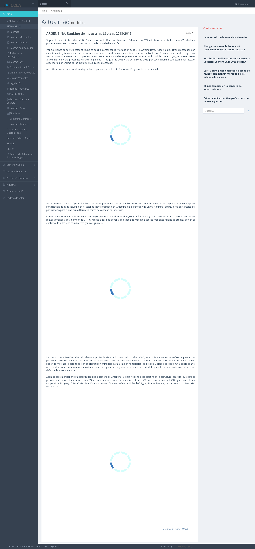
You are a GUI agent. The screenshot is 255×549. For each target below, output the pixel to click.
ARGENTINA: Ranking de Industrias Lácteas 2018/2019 (88, 33)
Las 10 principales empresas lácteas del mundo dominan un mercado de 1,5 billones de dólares (227, 74)
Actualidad (56, 10)
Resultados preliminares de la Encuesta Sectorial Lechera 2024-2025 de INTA (227, 60)
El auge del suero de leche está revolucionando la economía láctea (224, 48)
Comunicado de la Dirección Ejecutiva (225, 37)
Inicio (44, 10)
